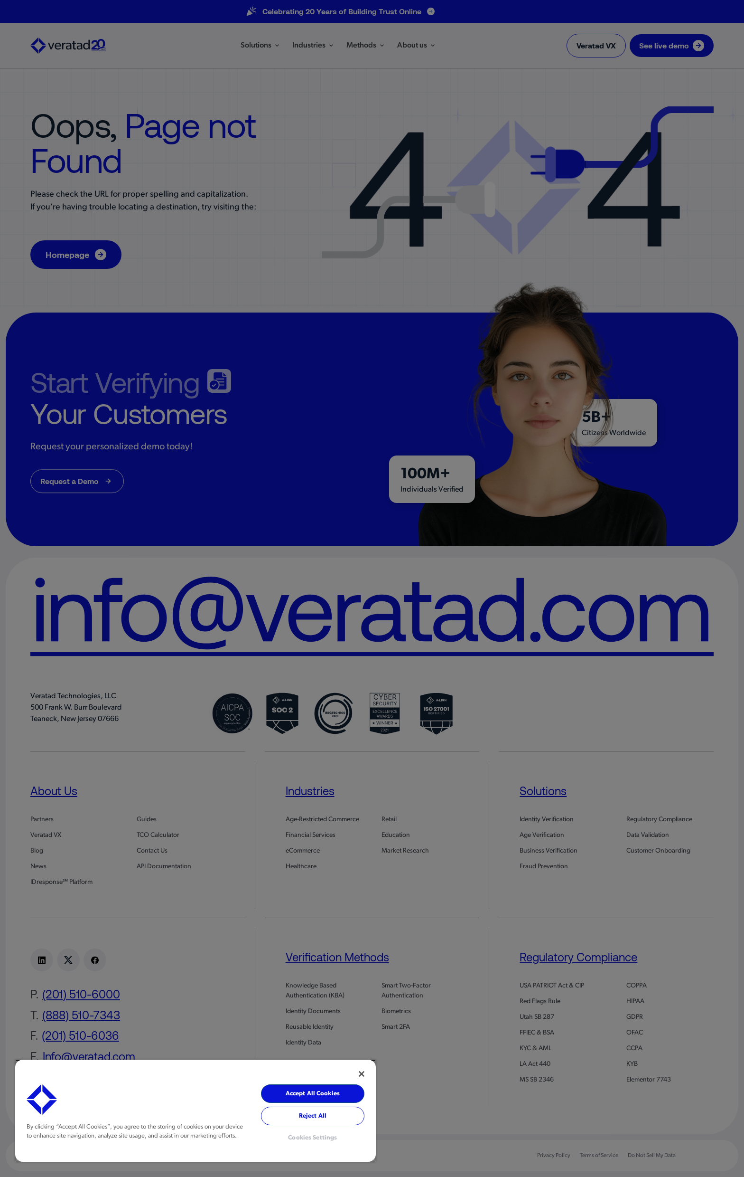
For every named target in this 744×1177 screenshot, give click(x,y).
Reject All (312, 1116)
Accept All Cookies (313, 1094)
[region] (195, 1111)
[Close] (361, 1074)
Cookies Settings (312, 1138)
